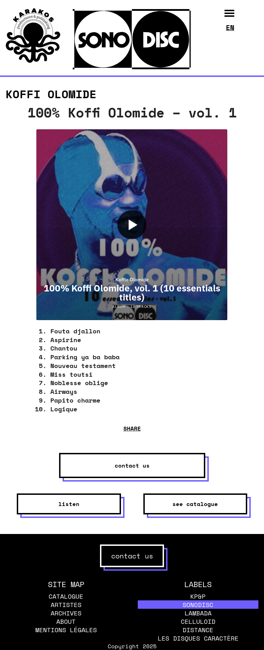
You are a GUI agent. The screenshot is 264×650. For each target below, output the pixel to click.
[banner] (33, 61)
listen (68, 504)
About (66, 621)
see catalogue (195, 504)
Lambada (198, 613)
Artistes (66, 604)
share (132, 428)
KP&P (198, 596)
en (230, 27)
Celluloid (198, 621)
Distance (198, 629)
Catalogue (66, 596)
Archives (66, 613)
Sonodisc (198, 604)
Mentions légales (66, 629)
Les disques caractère (198, 638)
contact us (132, 465)
